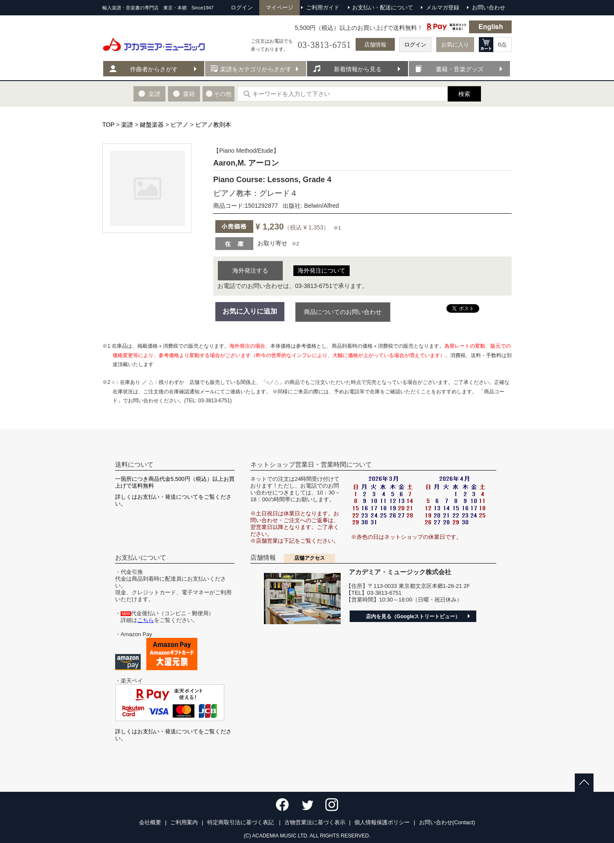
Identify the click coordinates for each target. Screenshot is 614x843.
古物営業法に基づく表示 (314, 822)
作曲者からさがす (154, 69)
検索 (464, 93)
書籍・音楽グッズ (460, 69)
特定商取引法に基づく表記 (241, 822)
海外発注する (250, 270)
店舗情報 (375, 44)
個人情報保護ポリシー (382, 822)
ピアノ (179, 124)
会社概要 (150, 822)
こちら (145, 620)
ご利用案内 (184, 822)
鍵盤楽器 (152, 124)
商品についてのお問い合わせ (343, 311)
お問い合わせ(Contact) (447, 822)
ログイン (415, 44)
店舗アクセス (309, 558)
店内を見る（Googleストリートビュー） (413, 616)
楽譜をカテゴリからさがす (256, 69)
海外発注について (321, 270)
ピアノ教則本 (213, 124)
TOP (108, 124)
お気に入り (455, 44)
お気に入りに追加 (250, 311)
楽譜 (127, 124)
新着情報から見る (358, 69)
